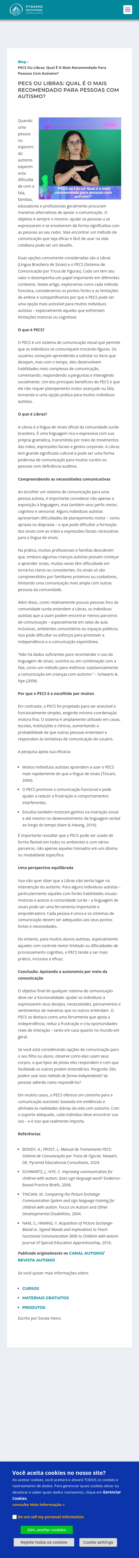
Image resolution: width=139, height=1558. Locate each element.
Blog (22, 43)
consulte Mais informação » (38, 1504)
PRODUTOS (34, 1288)
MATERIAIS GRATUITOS (45, 1278)
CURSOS (31, 1269)
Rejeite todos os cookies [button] (44, 1542)
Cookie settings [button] (98, 1542)
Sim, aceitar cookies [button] (46, 1529)
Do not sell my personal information (51, 1516)
